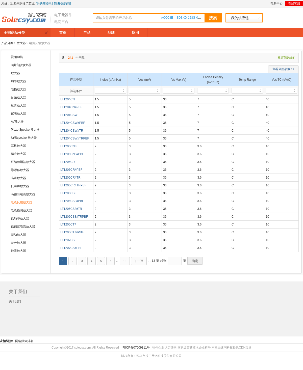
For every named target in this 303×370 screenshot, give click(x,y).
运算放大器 (18, 105)
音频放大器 (18, 97)
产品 (86, 33)
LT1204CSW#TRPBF (74, 138)
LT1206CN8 (68, 146)
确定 (195, 261)
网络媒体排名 (24, 341)
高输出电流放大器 (23, 194)
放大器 (15, 73)
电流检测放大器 (21, 210)
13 (124, 261)
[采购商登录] (44, 3)
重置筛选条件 (287, 58)
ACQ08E (167, 17)
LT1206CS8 (68, 193)
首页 (62, 33)
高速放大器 (18, 178)
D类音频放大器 (21, 65)
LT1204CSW (69, 115)
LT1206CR (67, 162)
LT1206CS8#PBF (72, 201)
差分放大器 (18, 242)
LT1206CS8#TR (71, 209)
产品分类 (7, 43)
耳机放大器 (18, 146)
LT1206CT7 (68, 224)
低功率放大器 (20, 218)
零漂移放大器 (20, 170)
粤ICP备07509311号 (136, 347)
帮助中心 (276, 3)
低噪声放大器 (20, 186)
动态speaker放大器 (24, 137)
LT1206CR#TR (70, 177)
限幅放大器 (18, 89)
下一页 (138, 261)
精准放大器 (18, 154)
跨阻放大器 (18, 250)
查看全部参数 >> (283, 69)
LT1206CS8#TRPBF (74, 216)
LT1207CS (67, 240)
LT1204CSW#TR (71, 130)
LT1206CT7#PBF (72, 232)
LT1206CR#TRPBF (73, 185)
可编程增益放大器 (23, 162)
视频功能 (17, 57)
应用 (135, 33)
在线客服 (294, 3)
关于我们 (15, 301)
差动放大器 (18, 234)
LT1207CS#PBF (71, 248)
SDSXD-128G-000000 (191, 17)
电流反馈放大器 (21, 202)
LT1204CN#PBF (71, 107)
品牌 (111, 33)
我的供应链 (240, 18)
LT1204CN (67, 99)
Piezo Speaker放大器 (25, 129)
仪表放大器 (18, 113)
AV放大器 (17, 121)
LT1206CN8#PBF (72, 154)
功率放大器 (18, 81)
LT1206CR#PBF (71, 170)
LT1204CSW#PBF (72, 123)
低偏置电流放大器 (23, 226)
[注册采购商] (62, 3)
